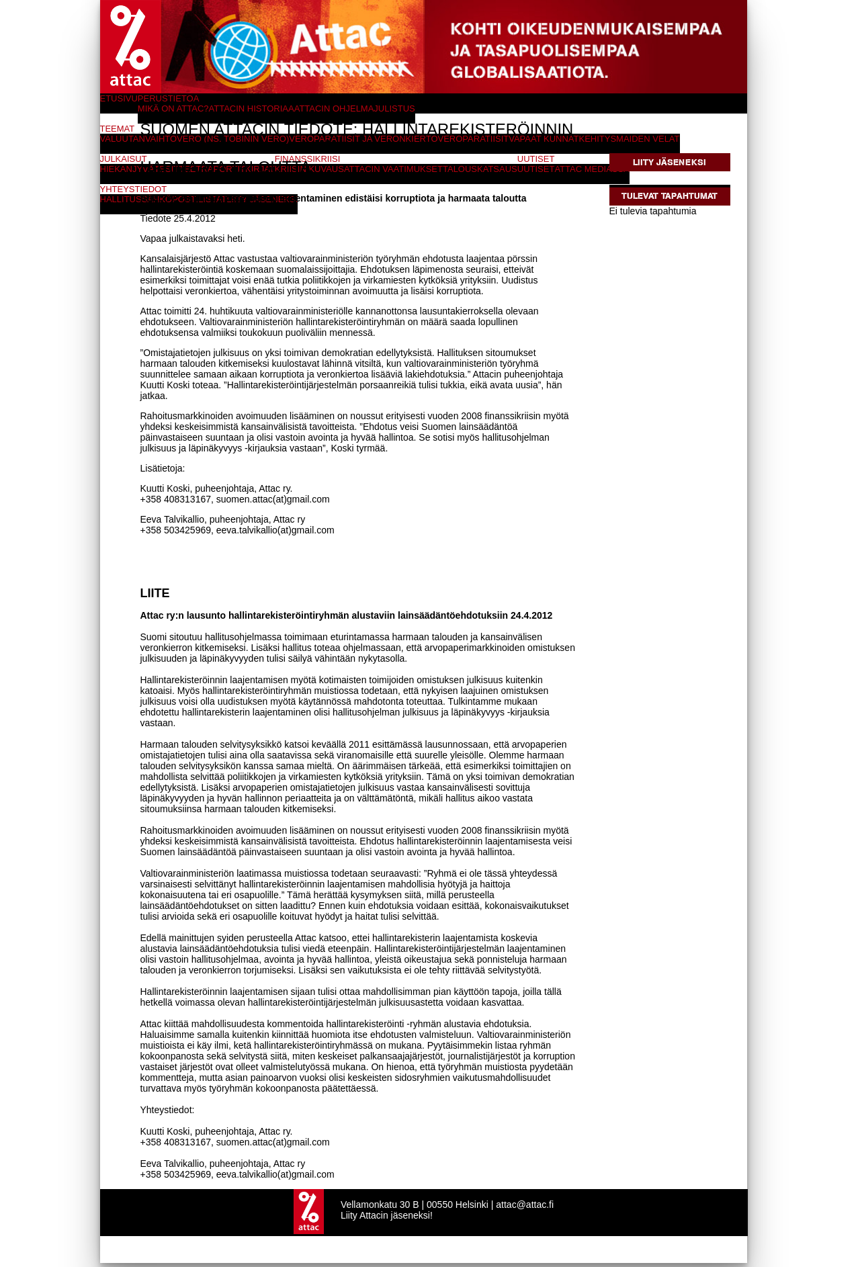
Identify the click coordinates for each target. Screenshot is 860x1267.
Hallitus (121, 199)
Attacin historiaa (251, 108)
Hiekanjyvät (130, 169)
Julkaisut (123, 159)
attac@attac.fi (525, 1208)
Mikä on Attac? (173, 108)
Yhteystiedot (133, 189)
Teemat (117, 129)
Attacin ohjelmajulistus (354, 108)
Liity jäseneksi (669, 162)
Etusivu (119, 98)
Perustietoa (169, 98)
